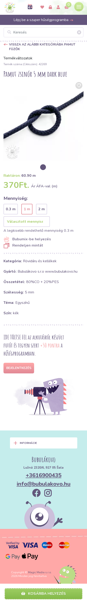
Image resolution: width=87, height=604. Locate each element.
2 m (41, 209)
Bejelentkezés (18, 368)
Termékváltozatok (17, 58)
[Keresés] (43, 32)
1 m (27, 209)
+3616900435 (43, 475)
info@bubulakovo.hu (44, 484)
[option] (43, 121)
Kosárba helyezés (43, 593)
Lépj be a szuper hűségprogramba (43, 19)
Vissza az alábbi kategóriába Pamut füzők (42, 46)
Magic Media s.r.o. (40, 572)
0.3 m (11, 209)
